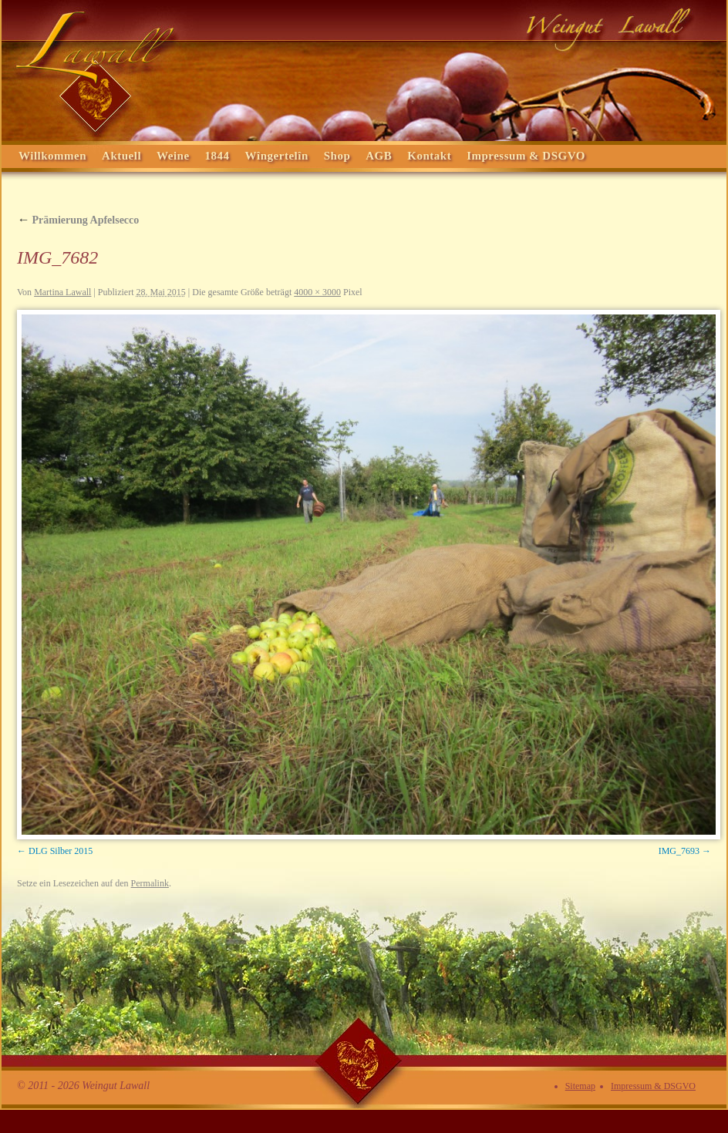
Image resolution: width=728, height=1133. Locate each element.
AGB (379, 156)
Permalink (150, 883)
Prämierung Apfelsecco (78, 220)
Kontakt (429, 156)
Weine (173, 156)
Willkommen (52, 156)
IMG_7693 (679, 851)
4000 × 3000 (317, 292)
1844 (217, 156)
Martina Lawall (62, 292)
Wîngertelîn (276, 156)
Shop (337, 156)
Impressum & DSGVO (526, 156)
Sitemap (580, 1086)
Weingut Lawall (364, 70)
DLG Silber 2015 (61, 851)
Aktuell (121, 156)
